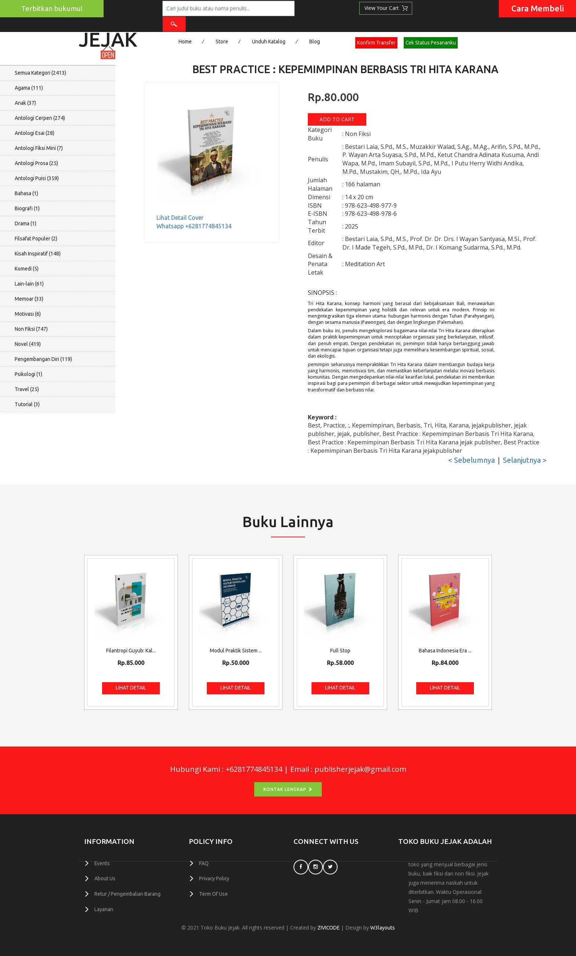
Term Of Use (213, 893)
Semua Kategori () (40, 73)
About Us (104, 878)
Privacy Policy (214, 878)
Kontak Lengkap (288, 789)
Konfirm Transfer (376, 43)
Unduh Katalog (268, 41)
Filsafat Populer (36, 238)
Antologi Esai (34, 133)
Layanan (103, 909)
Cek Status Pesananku (431, 43)
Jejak (108, 37)
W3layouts (383, 928)
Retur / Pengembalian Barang (127, 893)
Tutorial (27, 404)
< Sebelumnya (471, 460)
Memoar (29, 299)
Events (102, 863)
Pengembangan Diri (43, 359)
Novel (28, 344)
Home (185, 41)
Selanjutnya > (525, 460)
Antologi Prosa (36, 163)
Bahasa (26, 193)
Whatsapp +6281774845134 (193, 226)
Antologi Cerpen (40, 118)
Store (222, 41)
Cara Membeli (537, 8)
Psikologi (28, 374)
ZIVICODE (328, 928)
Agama (29, 88)
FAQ (204, 863)
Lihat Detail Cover (180, 217)
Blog (314, 41)
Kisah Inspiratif (38, 254)
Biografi (27, 208)
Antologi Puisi (37, 178)
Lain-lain (29, 284)
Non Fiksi (31, 329)
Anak (25, 103)
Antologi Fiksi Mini (39, 148)
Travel (27, 389)
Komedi (27, 269)
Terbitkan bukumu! (52, 8)
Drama (25, 223)
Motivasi (28, 314)
